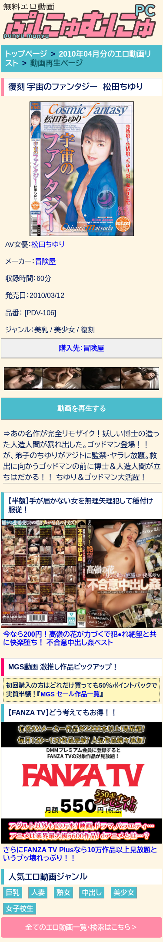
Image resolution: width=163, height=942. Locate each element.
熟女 (63, 892)
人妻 (38, 892)
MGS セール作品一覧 (70, 694)
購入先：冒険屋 (81, 348)
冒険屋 (45, 261)
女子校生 (19, 908)
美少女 (123, 892)
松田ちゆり (48, 244)
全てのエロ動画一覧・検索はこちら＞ (81, 927)
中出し (92, 892)
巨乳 (13, 892)
